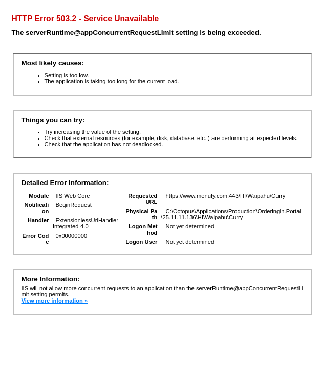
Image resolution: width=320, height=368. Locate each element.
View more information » (55, 300)
